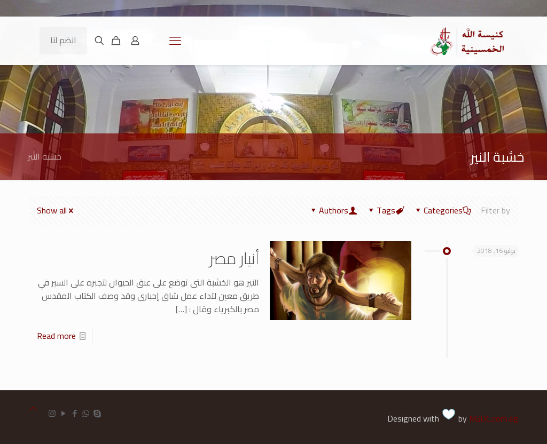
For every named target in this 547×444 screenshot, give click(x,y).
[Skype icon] (97, 413)
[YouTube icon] (63, 413)
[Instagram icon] (52, 413)
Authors (333, 210)
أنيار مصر (234, 258)
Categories (442, 210)
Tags (385, 210)
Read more (56, 336)
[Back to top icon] (33, 408)
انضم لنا (63, 40)
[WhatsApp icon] (86, 413)
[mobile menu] (175, 40)
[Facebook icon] (75, 413)
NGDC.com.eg (493, 418)
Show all (56, 210)
